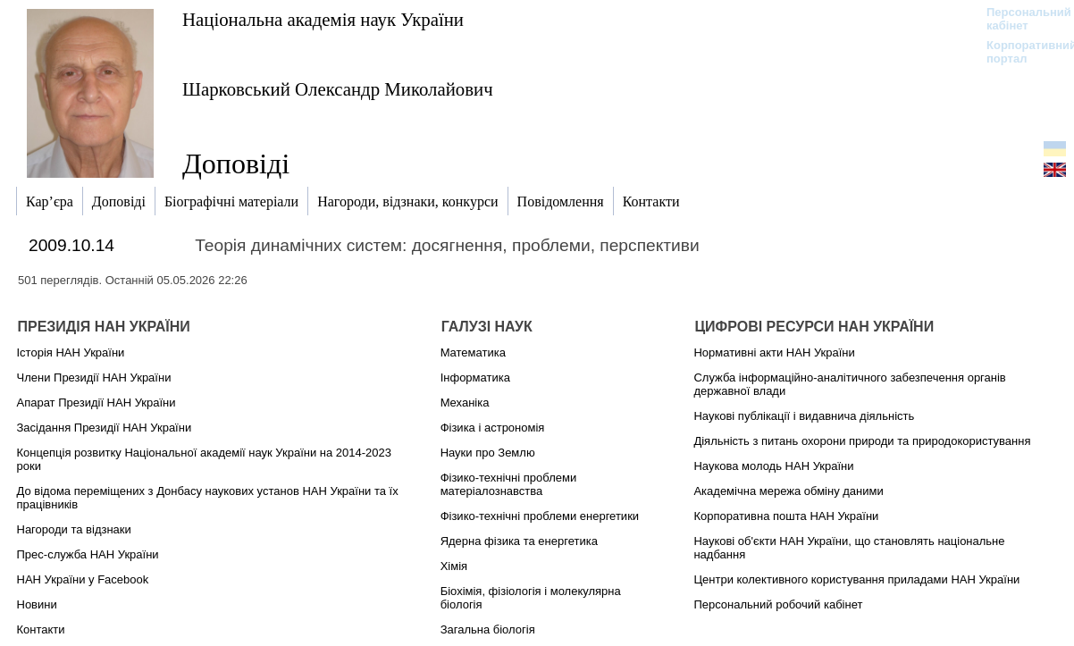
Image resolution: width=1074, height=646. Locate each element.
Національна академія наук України (323, 19)
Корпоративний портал (1019, 51)
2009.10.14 (71, 245)
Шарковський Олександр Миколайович (337, 89)
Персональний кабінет (1019, 18)
